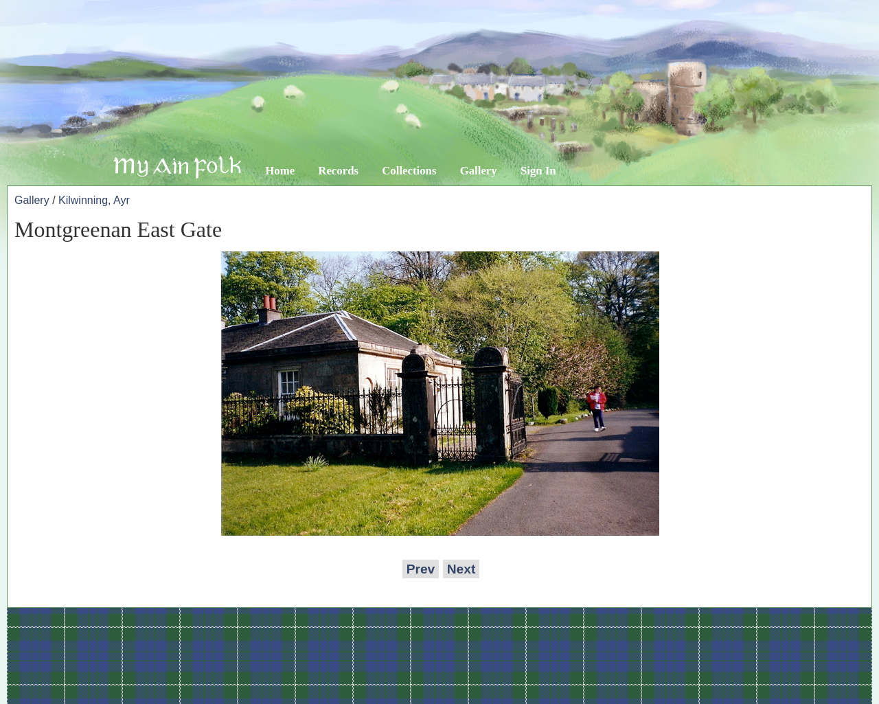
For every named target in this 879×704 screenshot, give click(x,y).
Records (338, 170)
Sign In (538, 170)
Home (280, 170)
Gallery (478, 170)
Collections (409, 170)
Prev (421, 569)
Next (461, 569)
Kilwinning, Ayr (94, 200)
